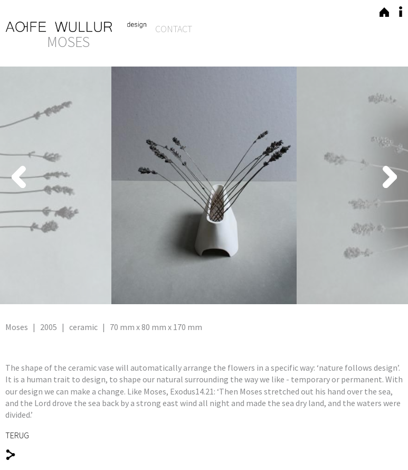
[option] (204, 185)
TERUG (17, 435)
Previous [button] (86, 177)
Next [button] (321, 177)
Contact (173, 29)
